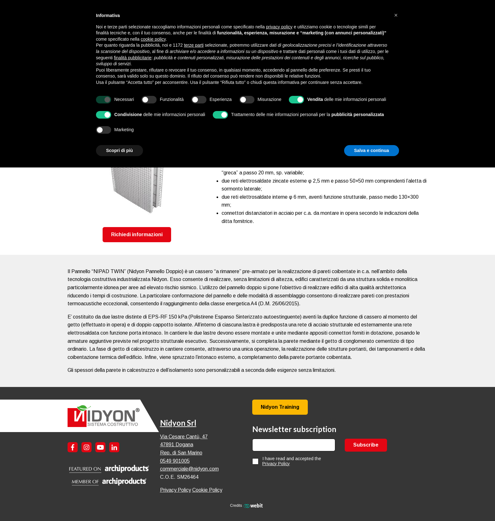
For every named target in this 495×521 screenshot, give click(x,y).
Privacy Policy (175, 490)
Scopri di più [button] (119, 150)
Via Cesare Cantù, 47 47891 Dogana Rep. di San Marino (184, 444)
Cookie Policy (207, 490)
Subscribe (366, 445)
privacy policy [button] (279, 26)
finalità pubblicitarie (133, 57)
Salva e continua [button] (371, 150)
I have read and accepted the (291, 461)
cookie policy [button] (153, 39)
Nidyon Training (280, 407)
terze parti (194, 45)
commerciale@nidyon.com (189, 468)
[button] (396, 15)
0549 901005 (175, 461)
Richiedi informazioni (137, 234)
